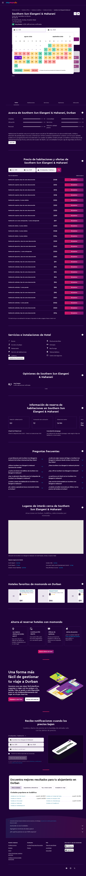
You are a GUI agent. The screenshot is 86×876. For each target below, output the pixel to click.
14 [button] (32, 53)
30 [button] (40, 61)
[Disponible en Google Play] (69, 846)
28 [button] (32, 61)
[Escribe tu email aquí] (28, 749)
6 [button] (28, 49)
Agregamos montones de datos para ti (46, 829)
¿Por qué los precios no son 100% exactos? (46, 832)
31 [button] (16, 65)
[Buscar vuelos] (3, 7)
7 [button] (32, 49)
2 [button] (40, 45)
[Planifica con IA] (3, 18)
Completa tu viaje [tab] (60, 787)
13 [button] (28, 53)
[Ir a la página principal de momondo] (11, 2)
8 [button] (36, 49)
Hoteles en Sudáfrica (36, 10)
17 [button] (16, 57)
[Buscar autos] (3, 14)
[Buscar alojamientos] (3, 11)
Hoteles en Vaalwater (16, 803)
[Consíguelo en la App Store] (69, 850)
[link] (46, 651)
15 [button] (36, 53)
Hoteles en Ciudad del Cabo (54, 796)
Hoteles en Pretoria (16, 798)
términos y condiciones (35, 761)
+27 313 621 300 (17, 22)
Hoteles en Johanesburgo (53, 801)
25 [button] (20, 61)
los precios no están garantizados (48, 820)
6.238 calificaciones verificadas (32, 24)
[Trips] (3, 23)
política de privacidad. (17, 762)
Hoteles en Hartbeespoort (18, 805)
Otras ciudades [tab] (16, 787)
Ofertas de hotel (16, 10)
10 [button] (16, 53)
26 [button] (24, 61)
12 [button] (24, 53)
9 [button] (40, 49)
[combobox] (28, 740)
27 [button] (28, 61)
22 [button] (36, 57)
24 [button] (16, 61)
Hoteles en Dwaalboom (52, 803)
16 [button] (40, 53)
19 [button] (24, 57)
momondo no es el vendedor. (46, 826)
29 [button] (36, 61)
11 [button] (20, 53)
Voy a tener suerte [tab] (47, 787)
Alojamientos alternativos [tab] (31, 787)
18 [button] (20, 57)
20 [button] (28, 57)
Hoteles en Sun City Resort (18, 796)
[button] (3, 2)
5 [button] (24, 49)
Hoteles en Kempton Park (53, 798)
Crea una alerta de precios (73, 636)
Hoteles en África (25, 10)
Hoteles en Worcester (16, 801)
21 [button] (32, 57)
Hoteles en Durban (47, 10)
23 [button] (40, 57)
